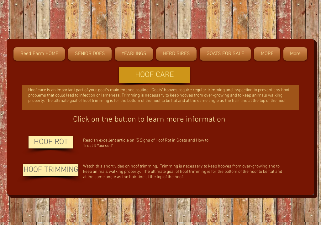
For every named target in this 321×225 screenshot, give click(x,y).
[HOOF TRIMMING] (50, 170)
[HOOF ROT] (51, 142)
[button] (154, 75)
